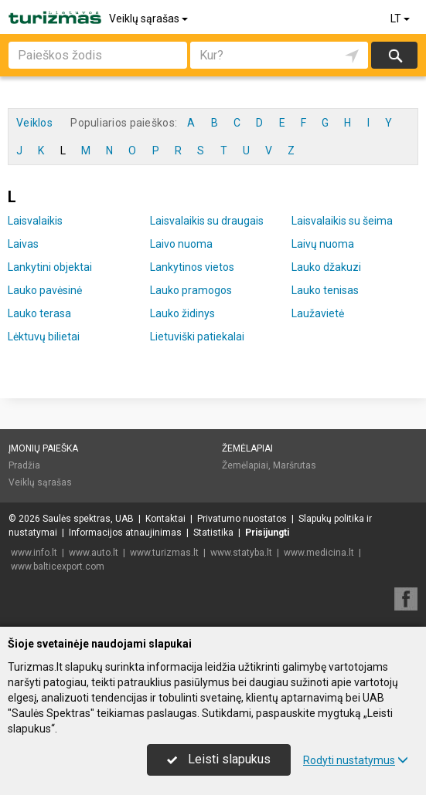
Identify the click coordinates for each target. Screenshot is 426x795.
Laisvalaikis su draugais (207, 221)
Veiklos (34, 123)
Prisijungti (267, 532)
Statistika (213, 532)
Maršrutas (294, 465)
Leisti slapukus (219, 759)
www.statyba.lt (241, 552)
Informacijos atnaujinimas (125, 532)
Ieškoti (394, 55)
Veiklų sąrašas (149, 18)
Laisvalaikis (35, 221)
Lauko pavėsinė (45, 290)
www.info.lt (34, 552)
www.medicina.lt (319, 552)
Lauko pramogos (191, 290)
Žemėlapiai (247, 448)
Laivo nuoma (181, 244)
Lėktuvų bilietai (44, 336)
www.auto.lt (93, 552)
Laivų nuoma (322, 244)
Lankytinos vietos (192, 267)
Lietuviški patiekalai (197, 336)
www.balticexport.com (57, 566)
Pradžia (24, 465)
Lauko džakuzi (326, 267)
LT (401, 18)
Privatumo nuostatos (242, 518)
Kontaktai (165, 518)
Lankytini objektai (50, 267)
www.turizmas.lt (164, 552)
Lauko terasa (39, 313)
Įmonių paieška (43, 448)
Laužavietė (317, 313)
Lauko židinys (182, 313)
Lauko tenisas (325, 290)
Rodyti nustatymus (355, 760)
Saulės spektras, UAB (88, 518)
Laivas (23, 244)
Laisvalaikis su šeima (342, 221)
